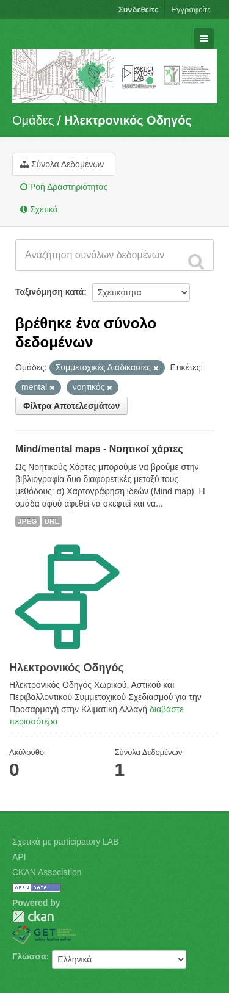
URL (51, 521)
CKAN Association (47, 872)
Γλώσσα (29, 956)
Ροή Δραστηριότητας (63, 187)
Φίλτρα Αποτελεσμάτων (71, 406)
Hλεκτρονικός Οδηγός (128, 120)
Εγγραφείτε (191, 9)
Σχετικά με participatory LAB (65, 842)
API (19, 857)
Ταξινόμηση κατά (49, 292)
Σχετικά (39, 209)
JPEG (27, 521)
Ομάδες (33, 120)
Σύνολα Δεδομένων (62, 164)
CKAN (33, 916)
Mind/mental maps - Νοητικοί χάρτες (99, 449)
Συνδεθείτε (138, 9)
